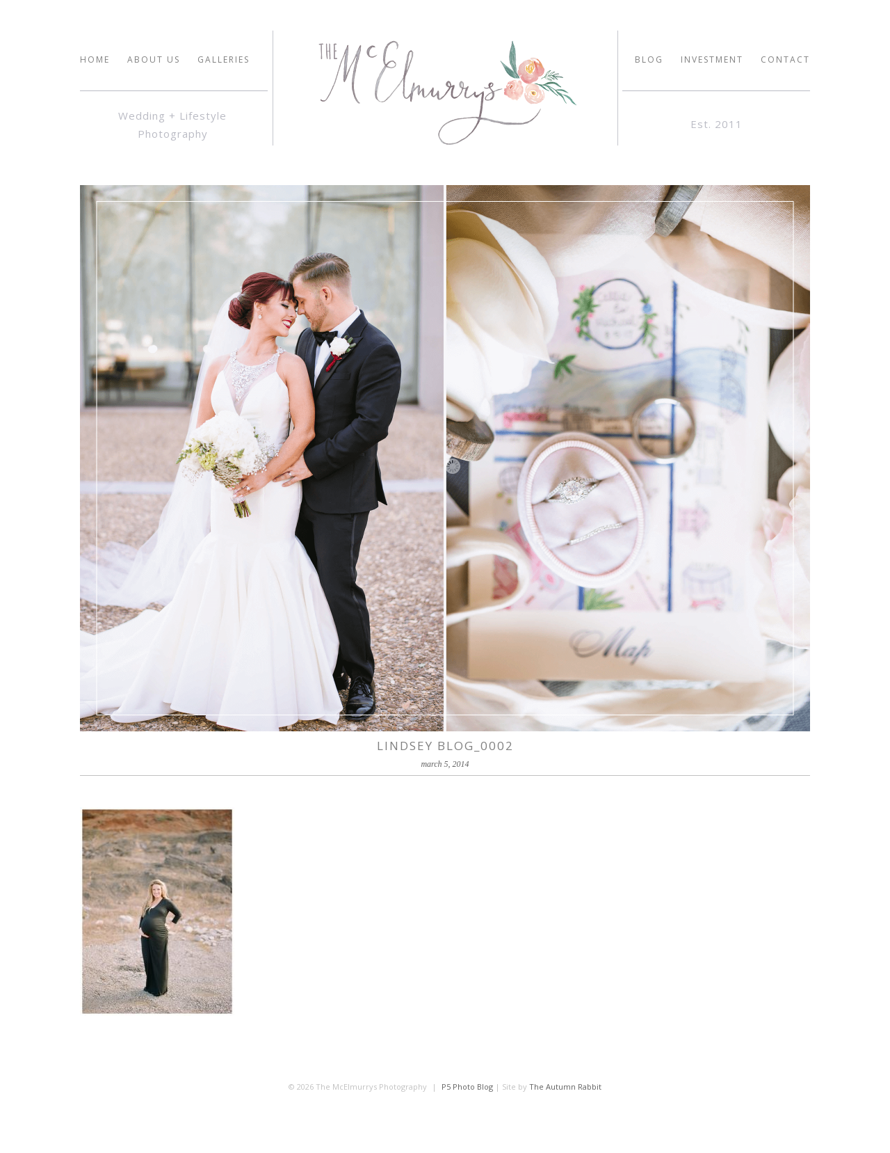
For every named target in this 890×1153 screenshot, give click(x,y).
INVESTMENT (712, 60)
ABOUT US (153, 60)
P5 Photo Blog (467, 1086)
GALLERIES (223, 60)
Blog (649, 60)
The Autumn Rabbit (565, 1086)
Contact (785, 60)
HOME (95, 60)
